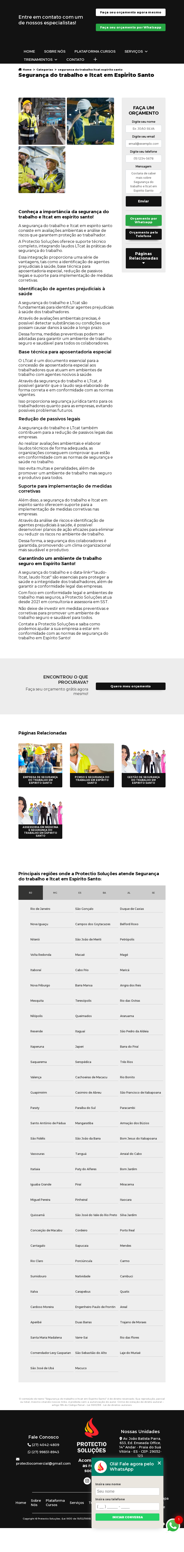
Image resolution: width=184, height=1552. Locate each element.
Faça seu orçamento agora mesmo (130, 12)
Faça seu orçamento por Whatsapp (130, 27)
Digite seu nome (143, 121)
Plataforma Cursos (95, 51)
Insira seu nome (108, 1484)
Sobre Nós (54, 51)
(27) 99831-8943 (43, 1452)
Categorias (44, 69)
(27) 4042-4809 (43, 1445)
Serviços (134, 51)
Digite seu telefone (143, 151)
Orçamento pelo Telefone (143, 234)
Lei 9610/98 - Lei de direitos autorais (109, 1405)
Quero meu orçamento (130, 686)
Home (29, 51)
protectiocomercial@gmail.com (43, 1461)
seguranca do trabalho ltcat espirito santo (90, 69)
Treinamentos (38, 59)
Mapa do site (164, 1502)
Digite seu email (143, 136)
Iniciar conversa (127, 1517)
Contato (75, 59)
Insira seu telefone (110, 1499)
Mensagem (143, 166)
